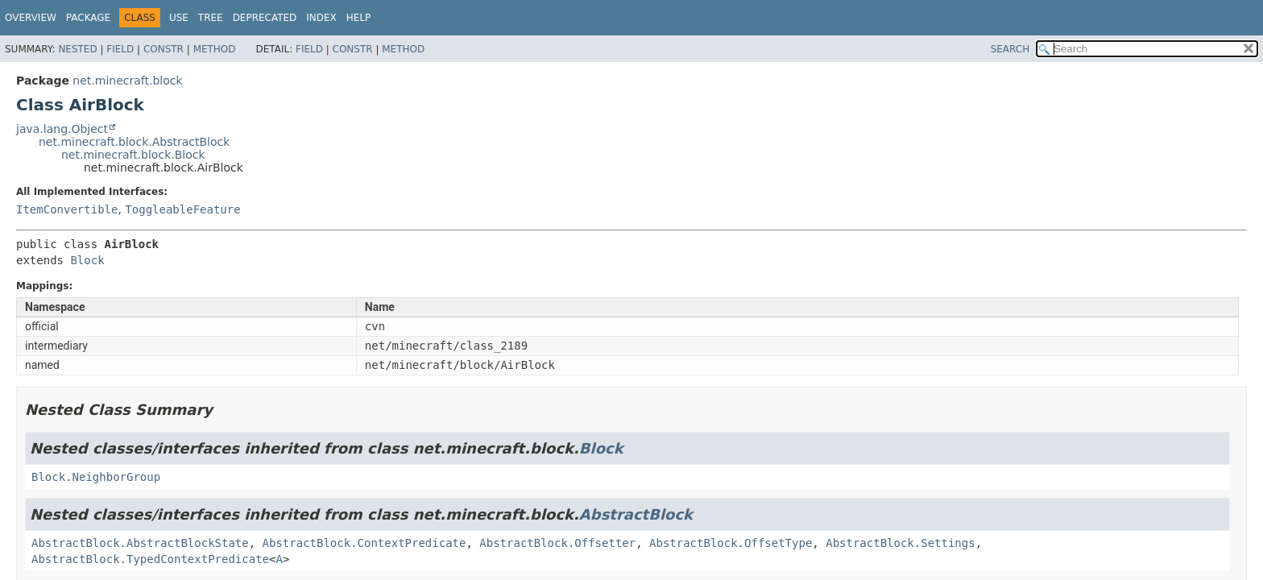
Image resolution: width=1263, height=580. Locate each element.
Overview (30, 17)
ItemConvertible (67, 209)
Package (88, 17)
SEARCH (1010, 49)
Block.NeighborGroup (95, 476)
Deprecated (265, 17)
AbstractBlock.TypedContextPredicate (150, 559)
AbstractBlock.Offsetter (557, 542)
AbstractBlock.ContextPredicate (364, 542)
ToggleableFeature (182, 209)
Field (120, 49)
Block (87, 260)
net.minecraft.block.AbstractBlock (134, 141)
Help (358, 17)
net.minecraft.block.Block (133, 154)
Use (178, 17)
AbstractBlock (636, 514)
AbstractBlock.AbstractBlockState (140, 542)
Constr (163, 49)
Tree (210, 17)
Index (321, 17)
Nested (77, 49)
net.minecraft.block (127, 80)
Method (214, 49)
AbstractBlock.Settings (900, 542)
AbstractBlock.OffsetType (730, 542)
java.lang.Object (62, 128)
